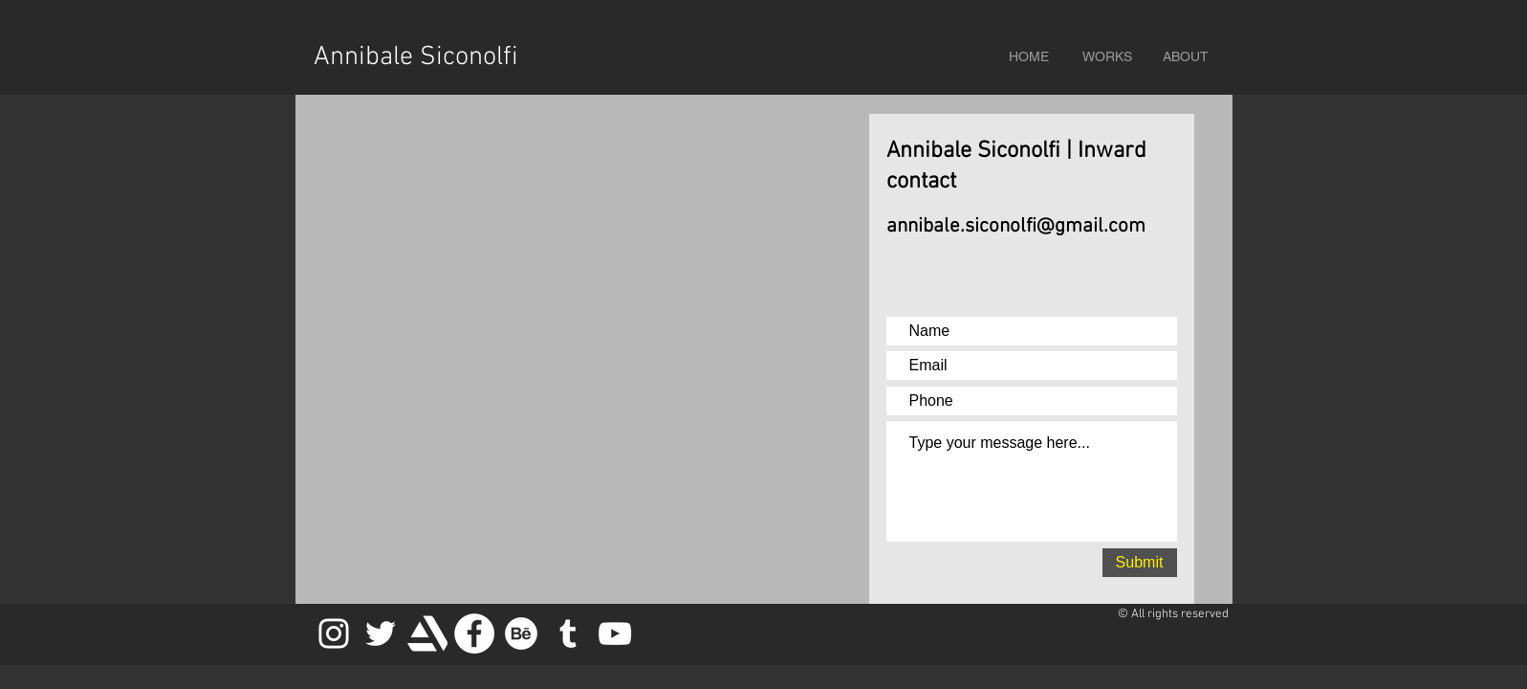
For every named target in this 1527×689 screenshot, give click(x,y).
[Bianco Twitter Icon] (380, 633)
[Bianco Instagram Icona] (334, 633)
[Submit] (1139, 562)
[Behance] (521, 633)
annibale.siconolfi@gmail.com (1015, 226)
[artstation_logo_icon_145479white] (427, 633)
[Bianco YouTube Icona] (615, 633)
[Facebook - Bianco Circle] (474, 633)
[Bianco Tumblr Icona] (568, 633)
